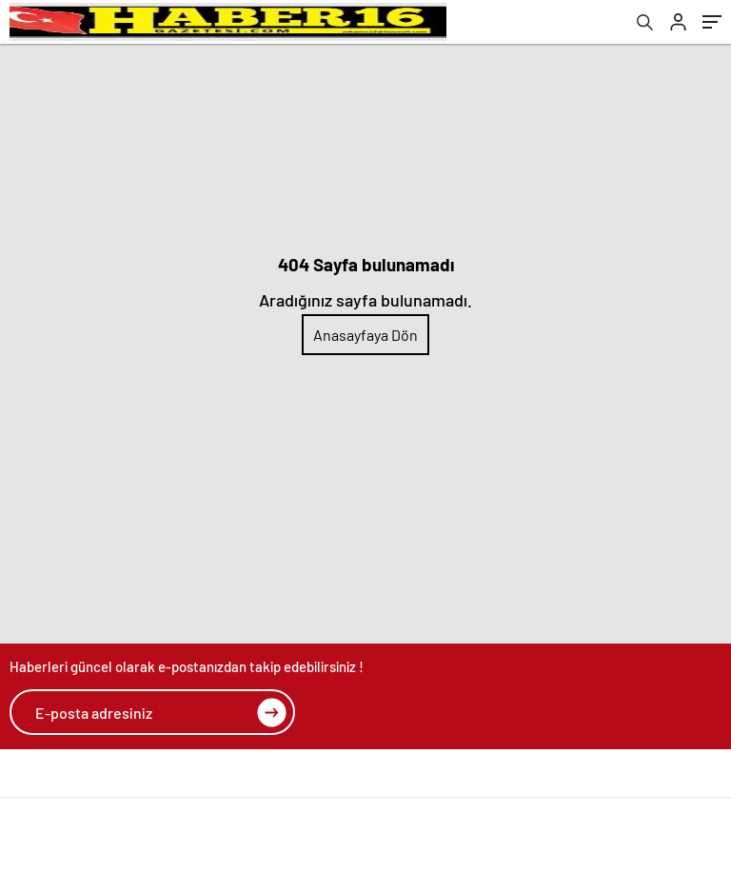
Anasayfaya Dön (365, 335)
